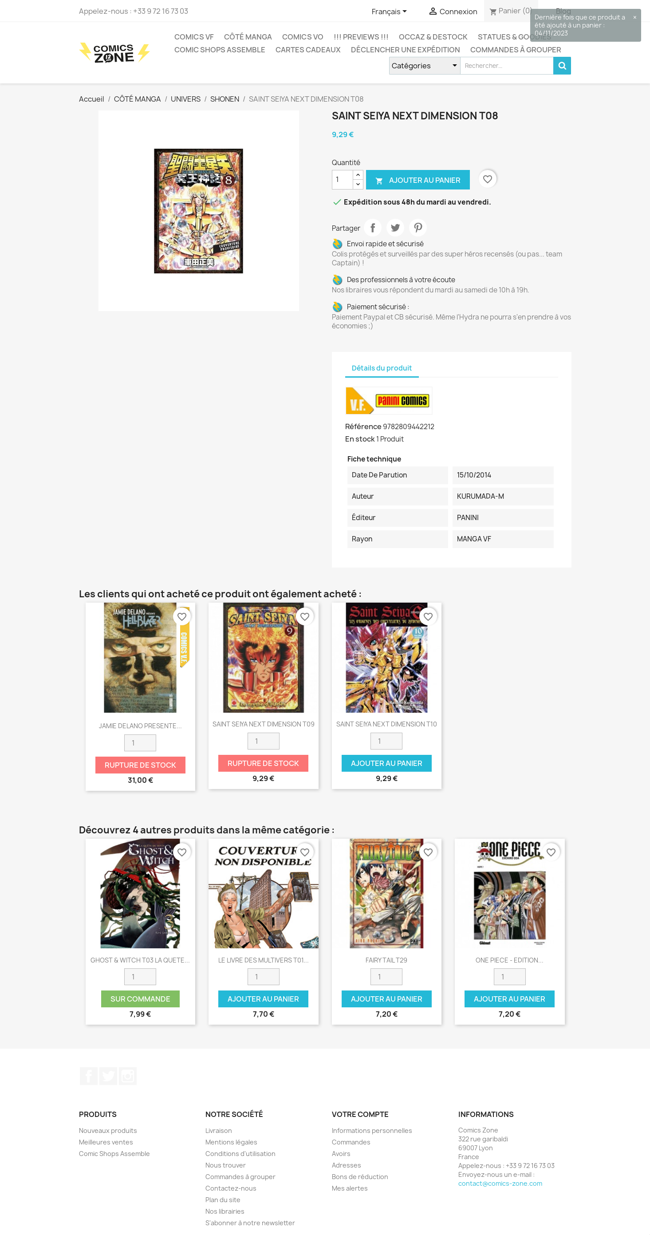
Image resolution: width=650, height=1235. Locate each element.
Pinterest (418, 228)
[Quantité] (342, 179)
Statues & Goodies (515, 37)
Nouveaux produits (108, 1130)
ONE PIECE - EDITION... (510, 960)
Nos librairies (224, 1211)
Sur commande (140, 999)
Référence (363, 426)
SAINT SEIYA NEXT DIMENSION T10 (386, 724)
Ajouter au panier (418, 180)
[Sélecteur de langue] (391, 12)
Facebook (89, 1076)
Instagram (128, 1076)
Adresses (346, 1165)
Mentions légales (231, 1142)
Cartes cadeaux (308, 50)
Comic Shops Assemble (219, 50)
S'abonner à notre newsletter (250, 1223)
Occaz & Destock (433, 37)
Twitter (108, 1076)
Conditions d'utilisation (240, 1153)
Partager (373, 228)
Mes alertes (350, 1188)
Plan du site (222, 1200)
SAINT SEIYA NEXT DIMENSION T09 (264, 724)
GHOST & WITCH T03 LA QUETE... (140, 960)
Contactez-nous (230, 1188)
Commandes (351, 1142)
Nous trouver (225, 1165)
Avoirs (341, 1153)
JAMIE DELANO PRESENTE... (140, 726)
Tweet (395, 228)
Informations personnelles (372, 1130)
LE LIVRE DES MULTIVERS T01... (263, 960)
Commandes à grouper (515, 50)
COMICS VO (302, 37)
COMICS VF (194, 37)
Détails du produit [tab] (382, 368)
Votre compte (360, 1114)
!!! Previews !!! (361, 37)
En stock (360, 438)
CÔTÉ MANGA (248, 37)
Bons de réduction (360, 1176)
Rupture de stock (140, 765)
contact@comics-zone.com (500, 1183)
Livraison (218, 1130)
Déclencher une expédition (405, 50)
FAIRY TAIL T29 (386, 960)
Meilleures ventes (106, 1142)
